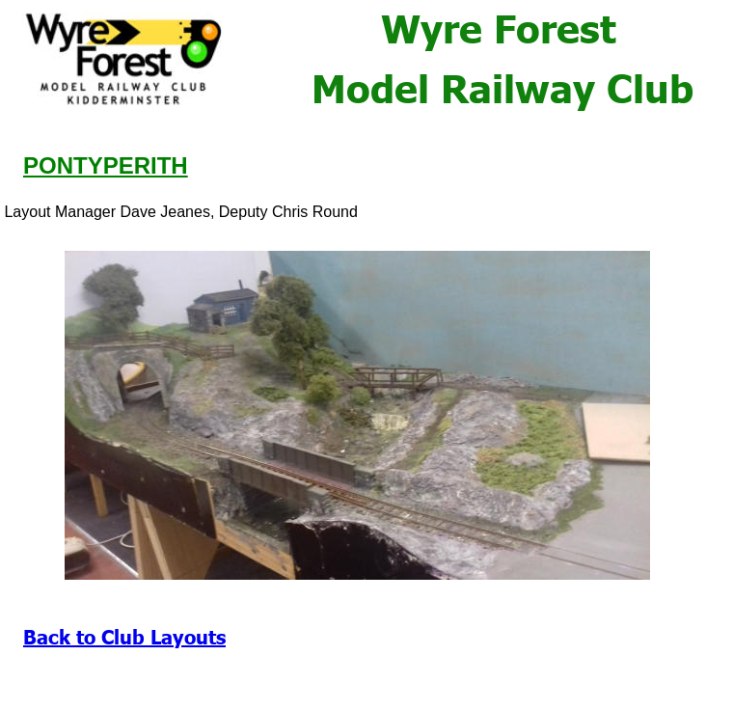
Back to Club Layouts (124, 635)
